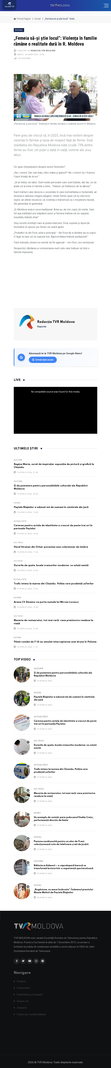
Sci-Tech (18, 543)
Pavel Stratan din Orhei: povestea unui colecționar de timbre (51, 547)
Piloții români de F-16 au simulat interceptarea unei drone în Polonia (55, 642)
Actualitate (20, 521)
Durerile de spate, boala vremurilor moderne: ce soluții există (51, 565)
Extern (17, 598)
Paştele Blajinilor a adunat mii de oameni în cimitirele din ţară (51, 507)
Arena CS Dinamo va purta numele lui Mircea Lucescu (46, 602)
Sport (37, 813)
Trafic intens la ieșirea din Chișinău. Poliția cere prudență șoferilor (54, 583)
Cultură (18, 460)
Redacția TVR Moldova (43, 51)
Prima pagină (22, 18)
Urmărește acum (42, 359)
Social (37, 18)
